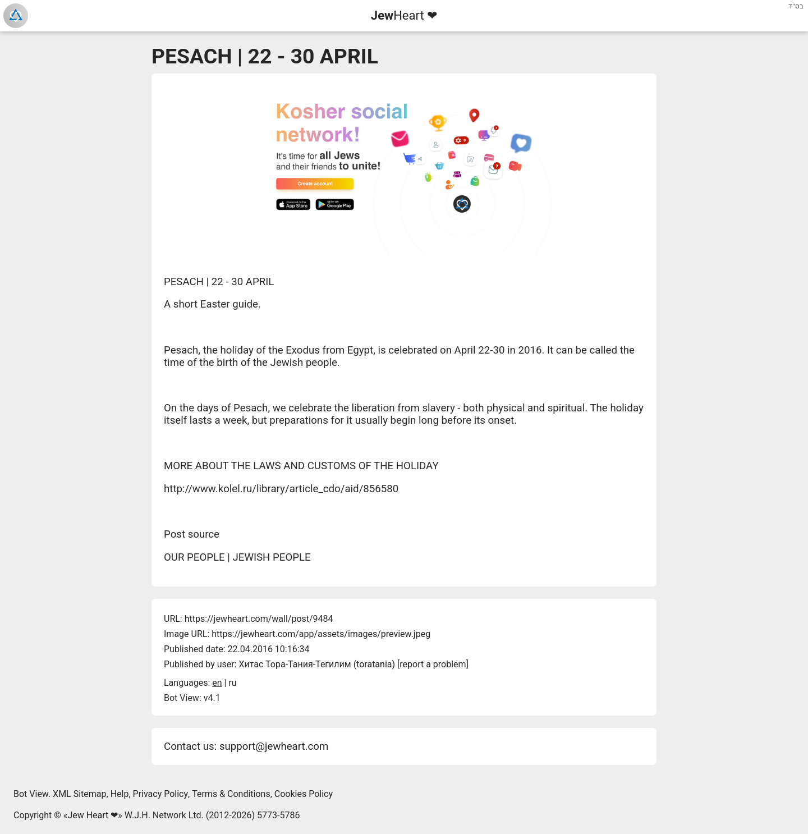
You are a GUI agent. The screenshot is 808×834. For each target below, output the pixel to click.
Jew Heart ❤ (92, 815)
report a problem (433, 664)
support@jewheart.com (273, 746)
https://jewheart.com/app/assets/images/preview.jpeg (321, 634)
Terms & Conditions (231, 794)
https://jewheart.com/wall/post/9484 (259, 618)
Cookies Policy (303, 794)
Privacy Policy (161, 794)
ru (232, 682)
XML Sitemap (79, 794)
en (217, 682)
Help (120, 794)
